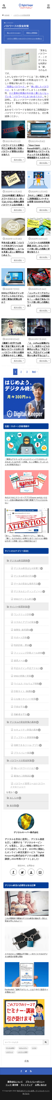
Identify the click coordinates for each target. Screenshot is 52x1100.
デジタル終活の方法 (25, 576)
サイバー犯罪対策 (20, 606)
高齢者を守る (22, 714)
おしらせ (15, 797)
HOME (6, 15)
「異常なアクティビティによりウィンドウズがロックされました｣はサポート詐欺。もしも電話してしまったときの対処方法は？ (26, 462)
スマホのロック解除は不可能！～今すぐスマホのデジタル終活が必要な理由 (26, 955)
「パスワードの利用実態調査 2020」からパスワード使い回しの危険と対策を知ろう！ (38, 247)
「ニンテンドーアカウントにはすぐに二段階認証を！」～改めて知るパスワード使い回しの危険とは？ (38, 299)
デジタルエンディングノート (29, 591)
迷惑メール (21, 660)
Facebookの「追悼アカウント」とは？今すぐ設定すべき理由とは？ (26, 990)
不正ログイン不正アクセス (28, 668)
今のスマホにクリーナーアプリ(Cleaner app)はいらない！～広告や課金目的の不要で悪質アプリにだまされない (26, 500)
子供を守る (21, 706)
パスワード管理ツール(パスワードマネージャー (27, 785)
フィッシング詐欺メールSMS (29, 652)
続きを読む (18, 160)
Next (34, 371)
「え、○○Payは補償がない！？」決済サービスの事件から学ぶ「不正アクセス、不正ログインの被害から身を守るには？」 (38, 349)
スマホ (34, 1048)
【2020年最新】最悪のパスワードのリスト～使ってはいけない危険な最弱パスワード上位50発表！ (13, 200)
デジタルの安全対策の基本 (24, 722)
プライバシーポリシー (35, 1082)
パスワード (9, 1052)
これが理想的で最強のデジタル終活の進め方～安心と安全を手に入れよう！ (26, 919)
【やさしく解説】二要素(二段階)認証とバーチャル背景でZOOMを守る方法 (38, 200)
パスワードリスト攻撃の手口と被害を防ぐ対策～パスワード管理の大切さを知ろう (12, 150)
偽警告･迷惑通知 (23, 629)
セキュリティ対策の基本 (27, 729)
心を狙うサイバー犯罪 (26, 699)
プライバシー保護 (24, 752)
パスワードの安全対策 (22, 15)
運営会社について (15, 1082)
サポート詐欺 (22, 637)
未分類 (14, 805)
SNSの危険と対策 (24, 675)
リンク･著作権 (12, 1085)
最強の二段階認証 (31, 33)
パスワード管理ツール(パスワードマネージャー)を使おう (24, 38)
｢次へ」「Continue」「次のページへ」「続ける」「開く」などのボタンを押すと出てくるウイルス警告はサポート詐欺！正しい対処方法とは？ (26, 538)
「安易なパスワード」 (16, 86)
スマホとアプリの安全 (26, 622)
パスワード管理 (22, 1052)
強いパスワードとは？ (14, 33)
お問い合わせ (41, 1085)
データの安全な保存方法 (27, 583)
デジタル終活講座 (20, 560)
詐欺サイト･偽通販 (24, 691)
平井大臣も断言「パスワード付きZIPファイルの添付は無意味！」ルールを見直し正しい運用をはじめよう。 (12, 248)
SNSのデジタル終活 (25, 599)
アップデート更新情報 (26, 737)
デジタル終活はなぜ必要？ (28, 568)
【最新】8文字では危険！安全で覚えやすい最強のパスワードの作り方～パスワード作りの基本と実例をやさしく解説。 (12, 349)
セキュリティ (23, 1048)
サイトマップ (26, 1085)
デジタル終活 (10, 1048)
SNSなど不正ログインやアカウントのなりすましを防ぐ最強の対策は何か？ (12, 297)
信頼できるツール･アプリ (28, 745)
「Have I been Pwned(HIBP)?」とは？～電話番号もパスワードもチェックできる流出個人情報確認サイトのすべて (39, 151)
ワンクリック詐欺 (24, 614)
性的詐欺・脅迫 (23, 645)
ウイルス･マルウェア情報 (28, 683)
